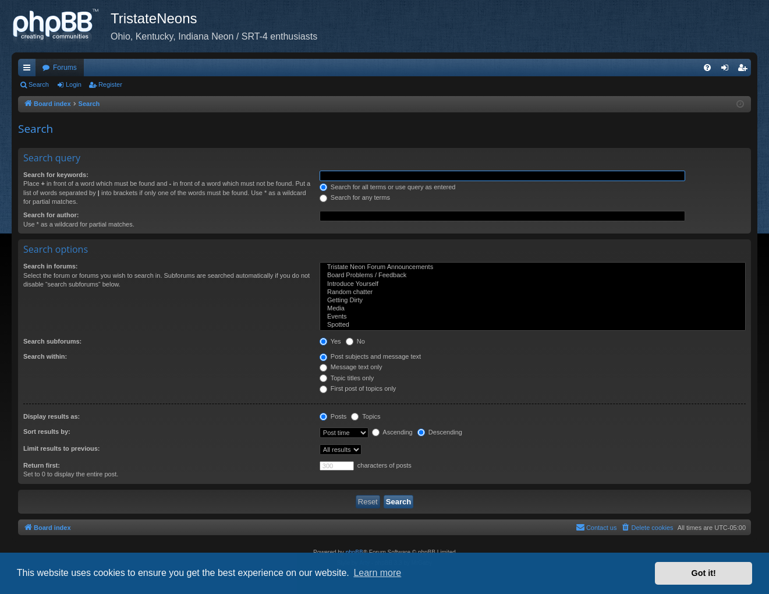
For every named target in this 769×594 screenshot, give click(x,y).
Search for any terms (355, 197)
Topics (365, 416)
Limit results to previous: (61, 448)
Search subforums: (52, 341)
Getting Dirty (533, 300)
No (355, 341)
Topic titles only (347, 377)
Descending (439, 432)
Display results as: (51, 416)
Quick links (29, 69)
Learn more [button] (377, 573)
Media (533, 309)
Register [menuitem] (745, 69)
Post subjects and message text (370, 356)
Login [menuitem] (727, 69)
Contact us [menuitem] (596, 527)
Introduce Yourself (533, 284)
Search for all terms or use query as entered (388, 186)
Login (73, 84)
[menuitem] (707, 67)
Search (39, 84)
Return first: (41, 465)
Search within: (45, 356)
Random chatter (533, 292)
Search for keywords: (55, 174)
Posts (333, 416)
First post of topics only (358, 388)
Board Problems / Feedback (533, 275)
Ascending (392, 432)
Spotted (533, 325)
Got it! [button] (704, 573)
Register (110, 84)
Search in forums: (50, 266)
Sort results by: (46, 431)
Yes (330, 341)
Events (533, 317)
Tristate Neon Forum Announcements (533, 267)
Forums (65, 67)
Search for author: (51, 214)
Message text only (351, 366)
